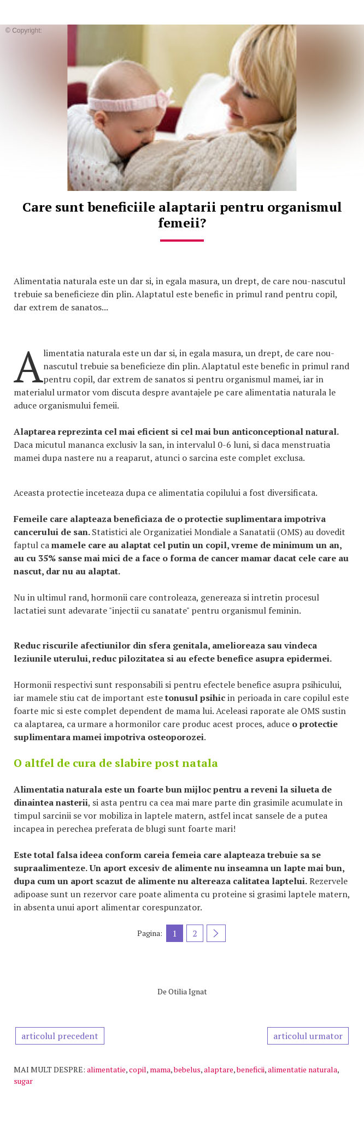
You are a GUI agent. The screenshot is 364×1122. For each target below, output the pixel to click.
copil (137, 1069)
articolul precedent (59, 1036)
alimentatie (106, 1069)
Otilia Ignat (187, 991)
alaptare (218, 1069)
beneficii (251, 1069)
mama (160, 1069)
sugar (23, 1081)
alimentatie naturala (302, 1069)
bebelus (187, 1069)
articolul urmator (308, 1036)
